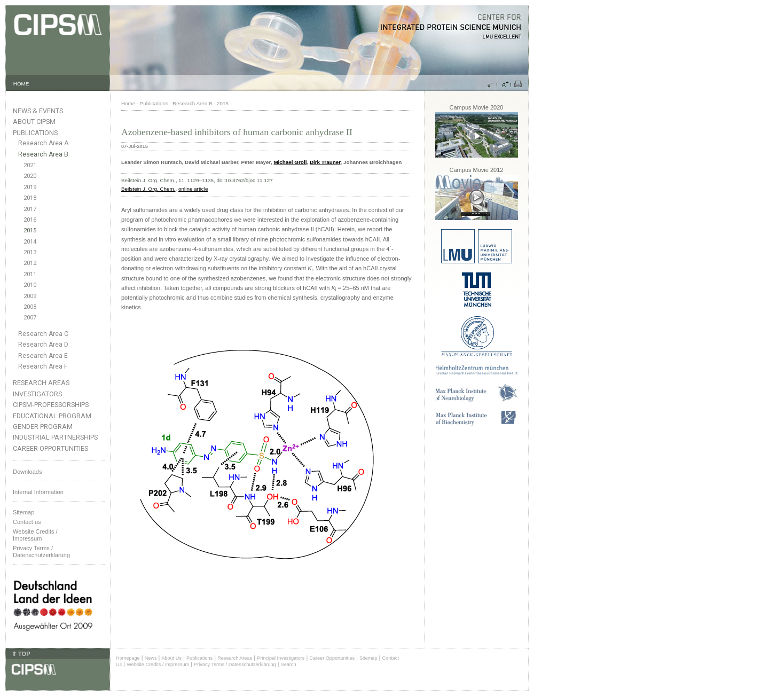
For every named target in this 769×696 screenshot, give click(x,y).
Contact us (27, 522)
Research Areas (41, 383)
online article (193, 189)
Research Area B (43, 154)
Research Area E (43, 355)
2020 (29, 176)
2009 (29, 296)
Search (288, 664)
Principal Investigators (280, 658)
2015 (29, 230)
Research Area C (43, 334)
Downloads (27, 471)
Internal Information (38, 492)
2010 (29, 284)
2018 (29, 197)
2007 (29, 317)
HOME (21, 84)
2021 (29, 165)
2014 (29, 241)
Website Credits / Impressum (158, 664)
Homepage (128, 658)
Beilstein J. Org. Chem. (148, 189)
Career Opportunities (50, 448)
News (151, 658)
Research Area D (43, 344)
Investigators (37, 394)
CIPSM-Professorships (51, 405)
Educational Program (52, 416)
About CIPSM (34, 122)
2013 (29, 252)
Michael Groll (290, 162)
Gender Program (43, 427)
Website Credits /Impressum (35, 535)
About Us (171, 658)
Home (128, 103)
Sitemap (23, 512)
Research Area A (43, 143)
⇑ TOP (21, 654)
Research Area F (43, 366)
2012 (29, 263)
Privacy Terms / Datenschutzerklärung (41, 551)
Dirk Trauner (325, 162)
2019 (29, 187)
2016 (29, 219)
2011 (29, 274)
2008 (29, 306)
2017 (29, 209)
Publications (35, 133)
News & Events (38, 111)
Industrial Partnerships (55, 437)
